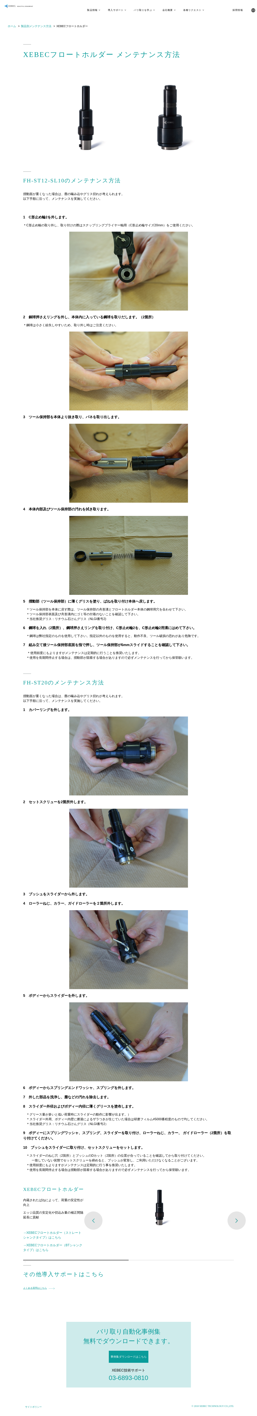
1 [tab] (25, 1262)
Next (237, 1220)
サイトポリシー (33, 1407)
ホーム (12, 26)
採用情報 (232, 10)
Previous (93, 1220)
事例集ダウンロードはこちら (129, 1356)
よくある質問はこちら (35, 1288)
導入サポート (110, 10)
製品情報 (86, 10)
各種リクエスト (186, 10)
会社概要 (161, 10)
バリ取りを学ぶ (137, 10)
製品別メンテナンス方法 (36, 26)
